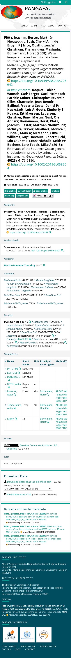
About (52, 25)
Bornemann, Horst (21, 53)
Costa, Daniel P (46, 105)
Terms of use (28, 646)
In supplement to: (19, 90)
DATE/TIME (12, 368)
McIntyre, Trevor (20, 129)
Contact (63, 25)
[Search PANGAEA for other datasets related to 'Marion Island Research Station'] (16, 342)
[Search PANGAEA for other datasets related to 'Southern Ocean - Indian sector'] (53, 335)
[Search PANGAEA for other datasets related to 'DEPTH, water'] (9, 387)
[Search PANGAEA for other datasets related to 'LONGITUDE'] (9, 380)
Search (24, 25)
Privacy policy (48, 646)
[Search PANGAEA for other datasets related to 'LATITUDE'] (19, 373)
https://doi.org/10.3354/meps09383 (29, 232)
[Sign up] (60, 2)
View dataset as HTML (19, 494)
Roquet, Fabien (44, 90)
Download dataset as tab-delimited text (29, 481)
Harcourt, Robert (42, 137)
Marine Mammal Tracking (19, 265)
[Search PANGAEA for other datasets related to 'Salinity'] (16, 418)
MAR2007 (23, 339)
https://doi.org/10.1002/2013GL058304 (36, 166)
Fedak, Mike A (41, 145)
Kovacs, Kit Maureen (23, 113)
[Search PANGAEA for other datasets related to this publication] (50, 232)
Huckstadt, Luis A (20, 109)
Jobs (17, 649)
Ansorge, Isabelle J (37, 211)
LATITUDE (12, 372)
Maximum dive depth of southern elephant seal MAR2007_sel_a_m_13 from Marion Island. (34, 529)
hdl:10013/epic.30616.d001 (45, 250)
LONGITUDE (13, 376)
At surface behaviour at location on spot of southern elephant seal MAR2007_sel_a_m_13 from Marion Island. (32, 538)
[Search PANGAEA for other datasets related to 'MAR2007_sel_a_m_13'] (30, 321)
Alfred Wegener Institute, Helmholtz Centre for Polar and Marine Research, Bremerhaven (35, 73)
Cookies (6, 649)
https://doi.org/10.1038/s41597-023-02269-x (29, 614)
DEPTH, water (14, 384)
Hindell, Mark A (19, 133)
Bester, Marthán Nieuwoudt (43, 125)
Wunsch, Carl (17, 94)
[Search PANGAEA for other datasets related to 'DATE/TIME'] (20, 369)
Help (43, 25)
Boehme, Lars (17, 145)
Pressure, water (12, 393)
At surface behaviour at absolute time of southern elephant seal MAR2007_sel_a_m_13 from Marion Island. (31, 516)
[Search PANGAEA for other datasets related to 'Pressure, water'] (15, 394)
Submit (35, 25)
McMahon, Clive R (47, 133)
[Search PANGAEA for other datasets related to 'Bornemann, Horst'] (48, 394)
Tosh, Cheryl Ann (39, 41)
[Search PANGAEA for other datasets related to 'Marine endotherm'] (65, 342)
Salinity (10, 418)
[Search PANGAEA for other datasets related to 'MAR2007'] (30, 339)
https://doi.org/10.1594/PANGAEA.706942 (36, 83)
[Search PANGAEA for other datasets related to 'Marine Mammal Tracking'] (44, 265)
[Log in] (66, 2)
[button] (43, 196)
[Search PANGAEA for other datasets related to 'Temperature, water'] (15, 408)
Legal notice (9, 646)
